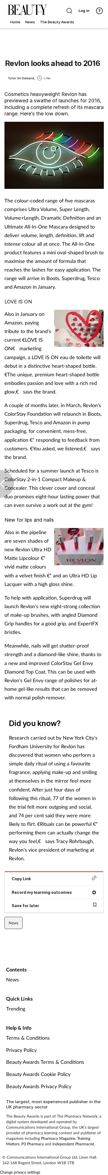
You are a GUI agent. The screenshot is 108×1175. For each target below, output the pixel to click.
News (13, 922)
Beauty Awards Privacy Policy (38, 1086)
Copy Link (54, 878)
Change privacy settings (20, 1172)
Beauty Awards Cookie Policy (38, 1074)
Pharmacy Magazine (58, 1138)
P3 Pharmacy (32, 1143)
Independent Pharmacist (73, 1143)
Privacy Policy (21, 1050)
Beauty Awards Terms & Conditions (45, 1062)
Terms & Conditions (28, 1038)
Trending (15, 1009)
